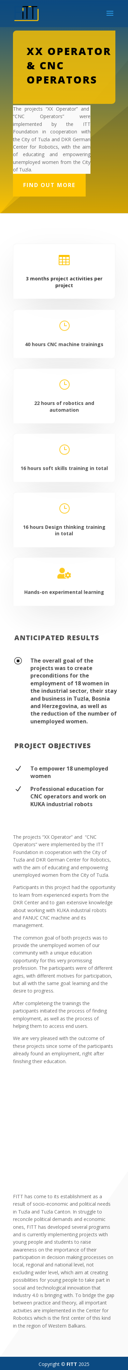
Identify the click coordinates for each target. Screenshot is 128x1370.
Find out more (49, 185)
